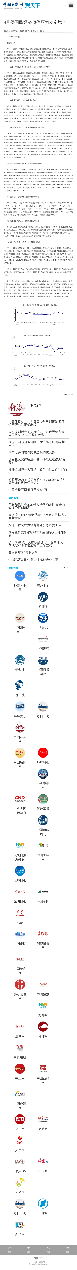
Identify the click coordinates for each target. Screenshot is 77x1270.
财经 (67, 1248)
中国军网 (43, 901)
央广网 (20, 1129)
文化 (9, 1252)
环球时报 (43, 762)
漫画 (28, 1252)
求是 (20, 922)
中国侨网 (20, 943)
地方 (67, 1252)
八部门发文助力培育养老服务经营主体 (34, 525)
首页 (9, 1248)
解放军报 (43, 809)
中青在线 (20, 1057)
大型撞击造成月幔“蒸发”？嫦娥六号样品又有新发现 (37, 516)
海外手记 (43, 585)
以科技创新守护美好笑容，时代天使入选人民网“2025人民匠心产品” (36, 433)
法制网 (20, 1036)
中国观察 (43, 648)
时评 (28, 1248)
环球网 (43, 1036)
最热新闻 (13, 498)
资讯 (48, 1248)
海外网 (43, 1015)
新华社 (20, 670)
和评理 (43, 606)
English (40, 1258)
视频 (48, 1252)
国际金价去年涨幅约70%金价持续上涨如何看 (37, 534)
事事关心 (20, 716)
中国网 (43, 1171)
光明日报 (20, 901)
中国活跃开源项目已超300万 (27, 489)
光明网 (43, 1129)
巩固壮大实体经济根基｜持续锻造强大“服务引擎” (37, 461)
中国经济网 (34, 405)
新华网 (20, 1234)
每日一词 (43, 716)
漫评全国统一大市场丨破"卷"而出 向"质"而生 (37, 471)
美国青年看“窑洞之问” (23, 552)
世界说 (43, 627)
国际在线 (20, 1171)
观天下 (32, 5)
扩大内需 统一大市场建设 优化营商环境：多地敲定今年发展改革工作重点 (37, 544)
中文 (35, 1258)
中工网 (20, 1078)
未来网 (20, 1192)
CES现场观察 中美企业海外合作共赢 (33, 559)
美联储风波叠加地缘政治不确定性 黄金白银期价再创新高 (36, 506)
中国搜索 (43, 994)
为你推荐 (13, 568)
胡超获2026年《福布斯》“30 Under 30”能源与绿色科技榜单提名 (36, 481)
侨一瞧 (20, 695)
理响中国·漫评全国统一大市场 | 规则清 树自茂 (36, 444)
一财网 (43, 1213)
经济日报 (20, 880)
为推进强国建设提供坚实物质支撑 (31, 452)
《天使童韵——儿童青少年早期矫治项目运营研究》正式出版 (36, 423)
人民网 (20, 1150)
